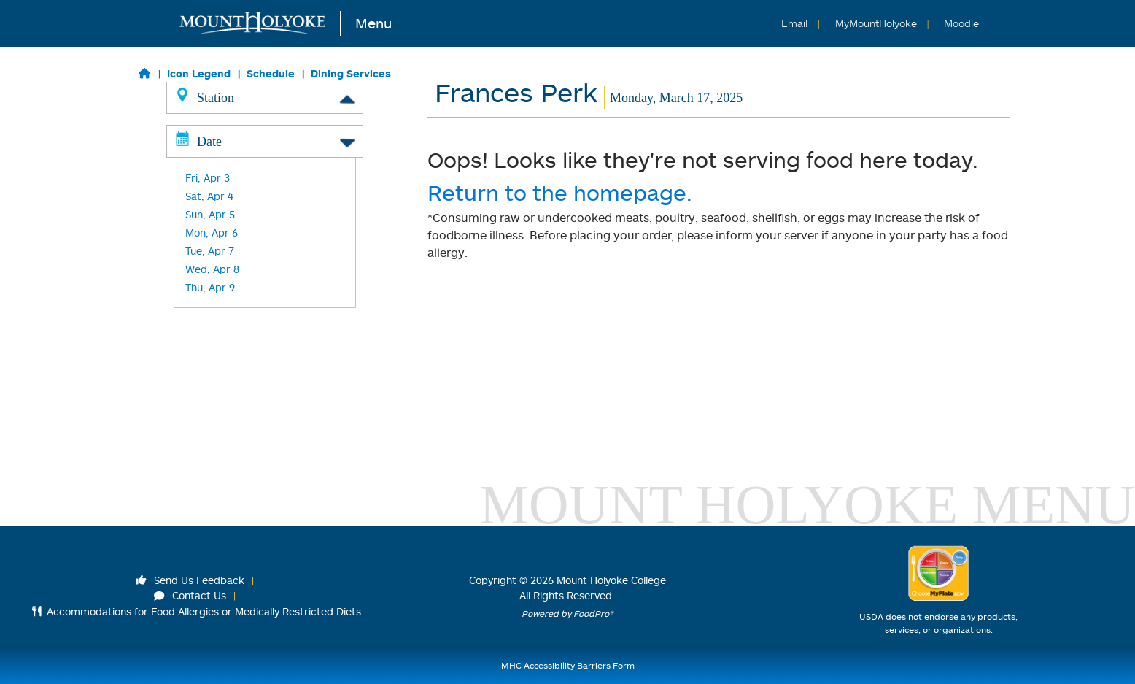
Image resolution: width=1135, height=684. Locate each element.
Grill (194, 152)
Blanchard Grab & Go (236, 353)
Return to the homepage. (559, 192)
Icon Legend (199, 73)
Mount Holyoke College (611, 580)
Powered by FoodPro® (567, 613)
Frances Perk (217, 334)
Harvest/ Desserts (229, 261)
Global (200, 170)
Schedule (271, 73)
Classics (204, 134)
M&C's (199, 371)
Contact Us (190, 595)
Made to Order (221, 207)
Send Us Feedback (190, 580)
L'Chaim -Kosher (224, 280)
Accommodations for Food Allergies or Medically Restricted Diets (196, 611)
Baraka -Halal (217, 243)
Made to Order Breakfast (246, 188)
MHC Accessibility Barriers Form (568, 665)
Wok (195, 225)
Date (265, 419)
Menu (373, 23)
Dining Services (351, 73)
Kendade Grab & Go (233, 298)
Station (265, 97)
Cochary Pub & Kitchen (240, 316)
